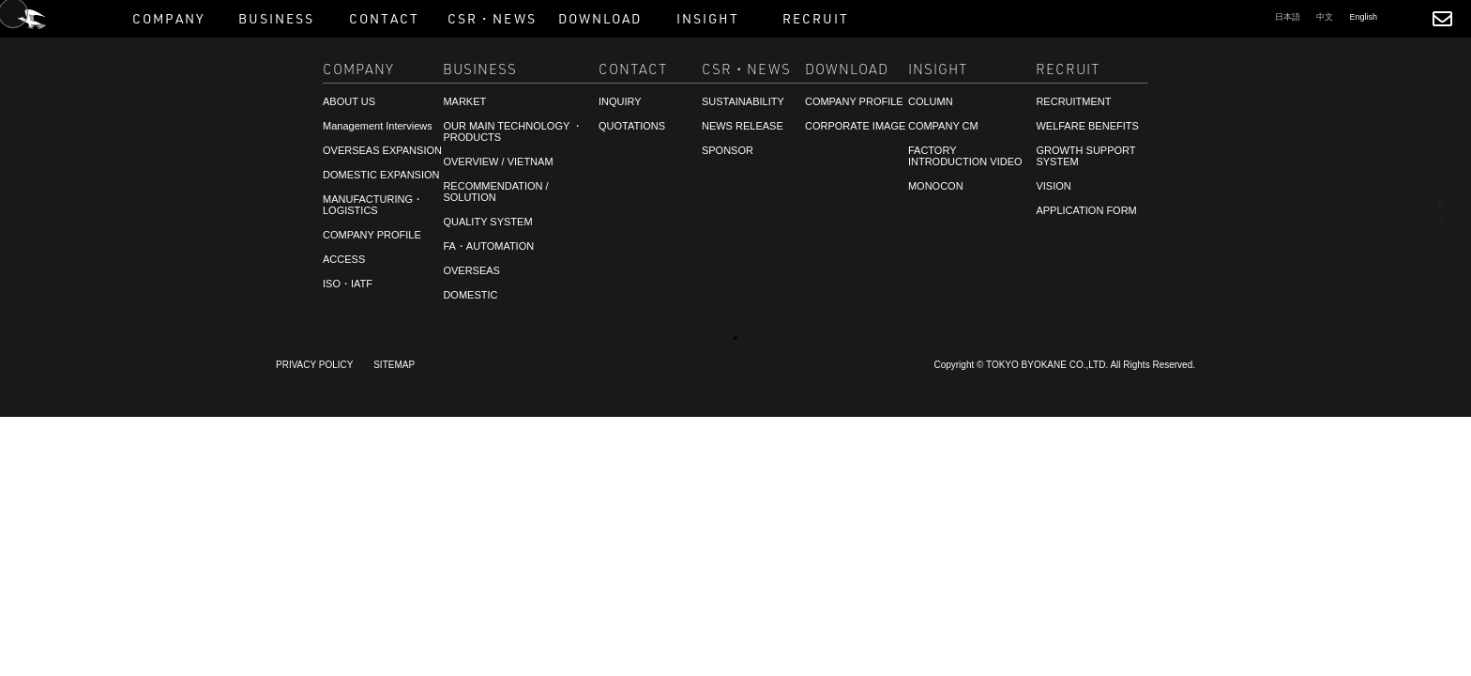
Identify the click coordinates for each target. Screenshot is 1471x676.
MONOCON (935, 186)
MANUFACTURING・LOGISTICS (373, 204)
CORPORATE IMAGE (855, 125)
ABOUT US (349, 101)
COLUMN (930, 101)
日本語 (1287, 17)
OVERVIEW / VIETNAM (498, 161)
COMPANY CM (943, 125)
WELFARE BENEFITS (1087, 125)
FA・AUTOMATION (488, 246)
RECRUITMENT (78, 635)
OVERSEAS (471, 270)
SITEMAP (394, 365)
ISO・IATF (347, 283)
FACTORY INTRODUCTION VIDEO (965, 156)
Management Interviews (377, 125)
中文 (1324, 17)
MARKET (464, 101)
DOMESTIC (470, 294)
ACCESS (344, 259)
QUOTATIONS (632, 125)
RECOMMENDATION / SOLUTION (495, 191)
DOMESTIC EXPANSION (381, 174)
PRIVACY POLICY (314, 365)
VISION (1053, 186)
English (1363, 17)
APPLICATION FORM (1086, 210)
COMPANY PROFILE (372, 234)
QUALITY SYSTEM (487, 221)
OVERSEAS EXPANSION (382, 150)
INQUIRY (620, 101)
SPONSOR (727, 150)
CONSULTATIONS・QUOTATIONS (133, 618)
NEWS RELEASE (742, 125)
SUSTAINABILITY (743, 101)
